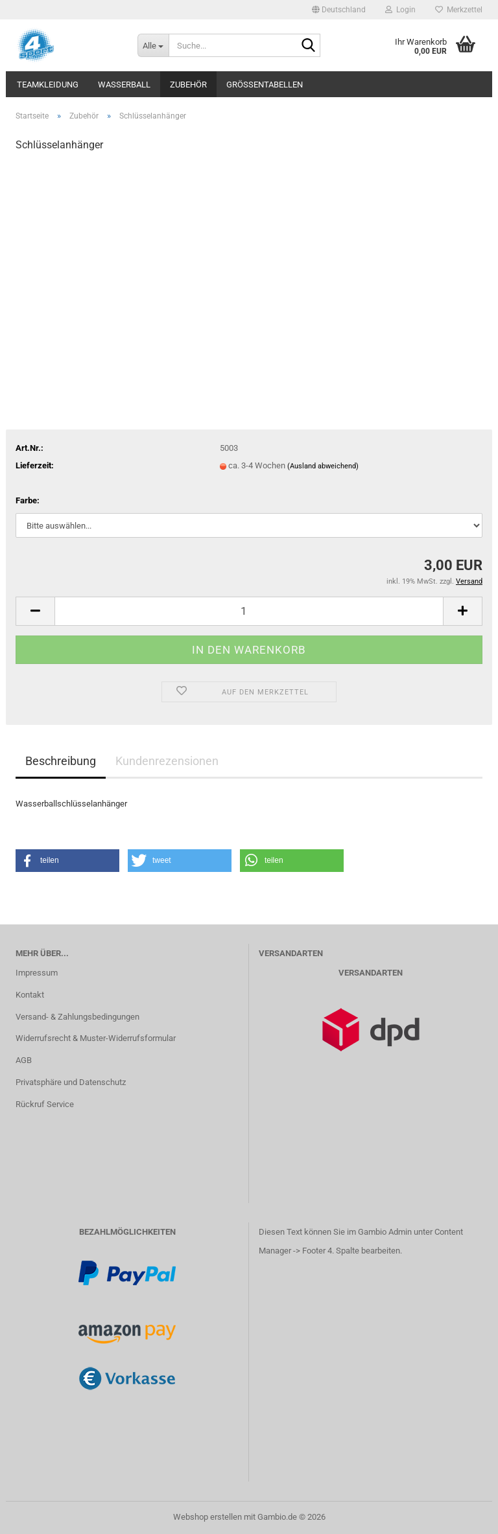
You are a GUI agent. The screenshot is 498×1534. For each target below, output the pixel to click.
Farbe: (28, 500)
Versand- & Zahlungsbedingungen (77, 1017)
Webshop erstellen (207, 1517)
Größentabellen (264, 84)
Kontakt (30, 995)
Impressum (37, 973)
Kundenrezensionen (167, 761)
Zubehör (188, 84)
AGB (24, 1060)
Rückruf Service (45, 1104)
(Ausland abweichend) (323, 466)
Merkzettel (458, 9)
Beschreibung (60, 761)
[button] (338, 9)
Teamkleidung (47, 84)
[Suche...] (153, 45)
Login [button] (400, 9)
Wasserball (124, 84)
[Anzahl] (249, 611)
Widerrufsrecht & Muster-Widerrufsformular (96, 1038)
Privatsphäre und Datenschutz (71, 1082)
